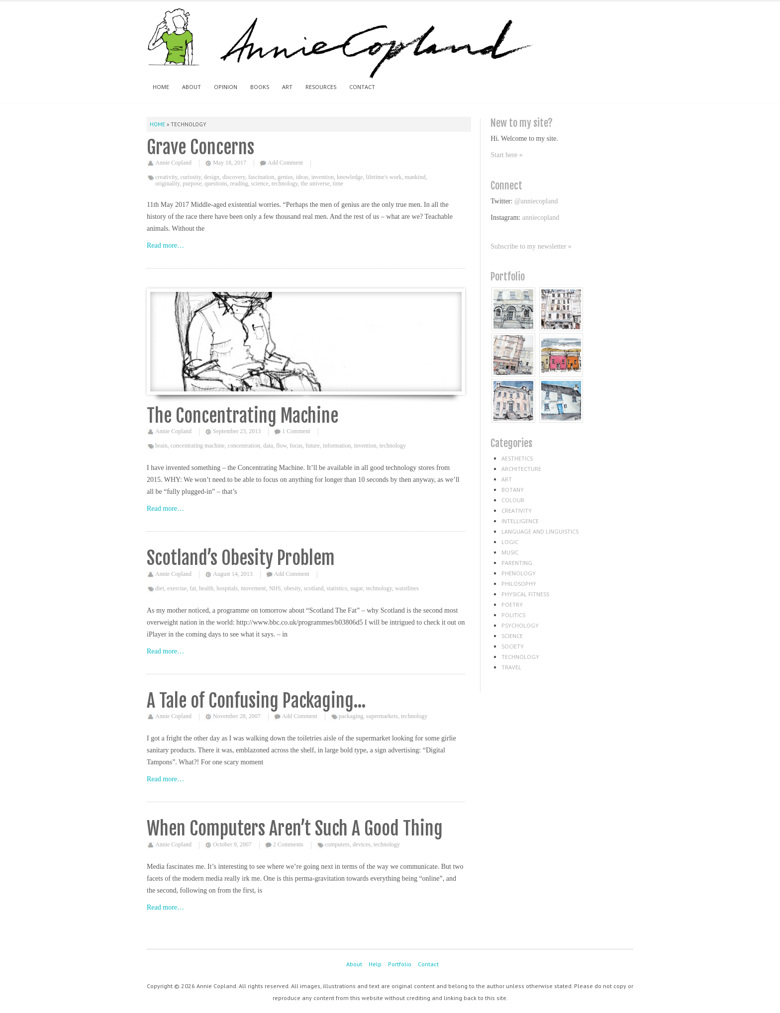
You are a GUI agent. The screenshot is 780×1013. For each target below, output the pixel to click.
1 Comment (296, 431)
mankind (414, 177)
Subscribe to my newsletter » (531, 246)
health (206, 588)
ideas (302, 177)
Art (287, 87)
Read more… (165, 245)
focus (296, 445)
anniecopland (541, 217)
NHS (275, 588)
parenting (516, 562)
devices (362, 844)
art (506, 479)
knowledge (350, 177)
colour (512, 500)
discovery (233, 177)
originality (167, 183)
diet (159, 588)
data (268, 445)
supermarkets (382, 716)
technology (285, 183)
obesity (292, 588)
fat (193, 588)
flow (281, 445)
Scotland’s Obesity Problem (241, 558)
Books (259, 87)
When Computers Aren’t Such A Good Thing (295, 829)
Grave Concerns (200, 147)
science (260, 183)
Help (375, 964)
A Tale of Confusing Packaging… (256, 701)
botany (512, 489)
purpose (192, 183)
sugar (356, 588)
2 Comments (288, 844)
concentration (244, 445)
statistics (337, 588)
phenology (518, 573)
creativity (166, 177)
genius (285, 177)
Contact (362, 87)
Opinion (225, 87)
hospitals (227, 588)
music (509, 552)
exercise (177, 588)
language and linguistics (540, 531)
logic (509, 542)
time (338, 183)
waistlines (407, 588)
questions (215, 183)
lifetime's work (384, 177)
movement (253, 588)
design (211, 177)
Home (161, 87)
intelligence (520, 521)
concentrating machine (198, 445)
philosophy (518, 583)
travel (511, 667)
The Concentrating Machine (242, 416)
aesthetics (517, 458)
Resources (320, 87)
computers (337, 844)
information (337, 445)
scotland (314, 588)
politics (513, 615)
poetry (512, 604)
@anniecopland (536, 201)
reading (239, 183)
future (312, 445)
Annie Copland (173, 162)
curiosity (191, 177)
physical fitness (525, 594)
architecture (521, 468)
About (191, 87)
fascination (261, 177)
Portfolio (399, 964)
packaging (351, 716)
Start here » (506, 155)
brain (161, 445)
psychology (520, 625)
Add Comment (285, 162)
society (512, 646)
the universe (314, 183)
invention (322, 177)
